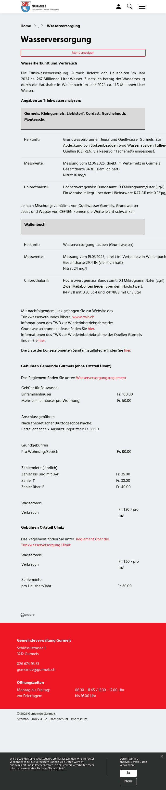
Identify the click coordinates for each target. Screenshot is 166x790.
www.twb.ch (85, 350)
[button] (130, 6)
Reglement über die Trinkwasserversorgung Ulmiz (65, 575)
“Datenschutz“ (56, 768)
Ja (128, 773)
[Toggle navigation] (141, 6)
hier (91, 362)
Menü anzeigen (83, 86)
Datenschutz (59, 752)
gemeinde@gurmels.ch (36, 703)
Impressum (79, 752)
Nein (128, 781)
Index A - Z (39, 752)
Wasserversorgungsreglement (101, 411)
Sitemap (23, 752)
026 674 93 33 (28, 697)
